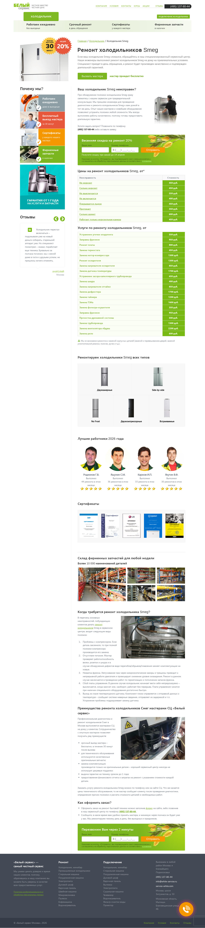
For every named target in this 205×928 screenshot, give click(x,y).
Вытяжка (107, 884)
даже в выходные (53, 102)
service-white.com (164, 886)
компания (101, 6)
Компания (149, 922)
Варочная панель (67, 887)
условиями (147, 161)
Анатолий (58, 271)
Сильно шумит (87, 214)
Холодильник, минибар (70, 867)
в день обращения (84, 25)
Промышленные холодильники (74, 870)
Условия (162, 922)
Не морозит (85, 182)
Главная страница (21, 16)
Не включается (87, 198)
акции (146, 6)
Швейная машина (67, 891)
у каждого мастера (127, 25)
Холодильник (41, 16)
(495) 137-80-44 (180, 6)
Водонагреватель (67, 905)
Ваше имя (87, 145)
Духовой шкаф (65, 884)
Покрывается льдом (90, 203)
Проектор (108, 905)
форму (149, 808)
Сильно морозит (88, 188)
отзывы (159, 6)
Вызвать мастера (92, 76)
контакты (126, 6)
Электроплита (65, 881)
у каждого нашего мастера (53, 136)
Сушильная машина (113, 891)
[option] (45, 251)
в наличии (170, 25)
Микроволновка (66, 894)
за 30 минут (53, 119)
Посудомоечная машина (128, 16)
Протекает (85, 208)
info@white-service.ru (166, 881)
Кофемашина (65, 901)
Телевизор (108, 894)
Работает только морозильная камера (100, 219)
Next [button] (62, 218)
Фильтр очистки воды (114, 901)
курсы (137, 6)
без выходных (41, 25)
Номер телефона (119, 145)
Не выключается (88, 193)
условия (114, 6)
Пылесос (62, 898)
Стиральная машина (81, 16)
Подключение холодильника (173, 16)
